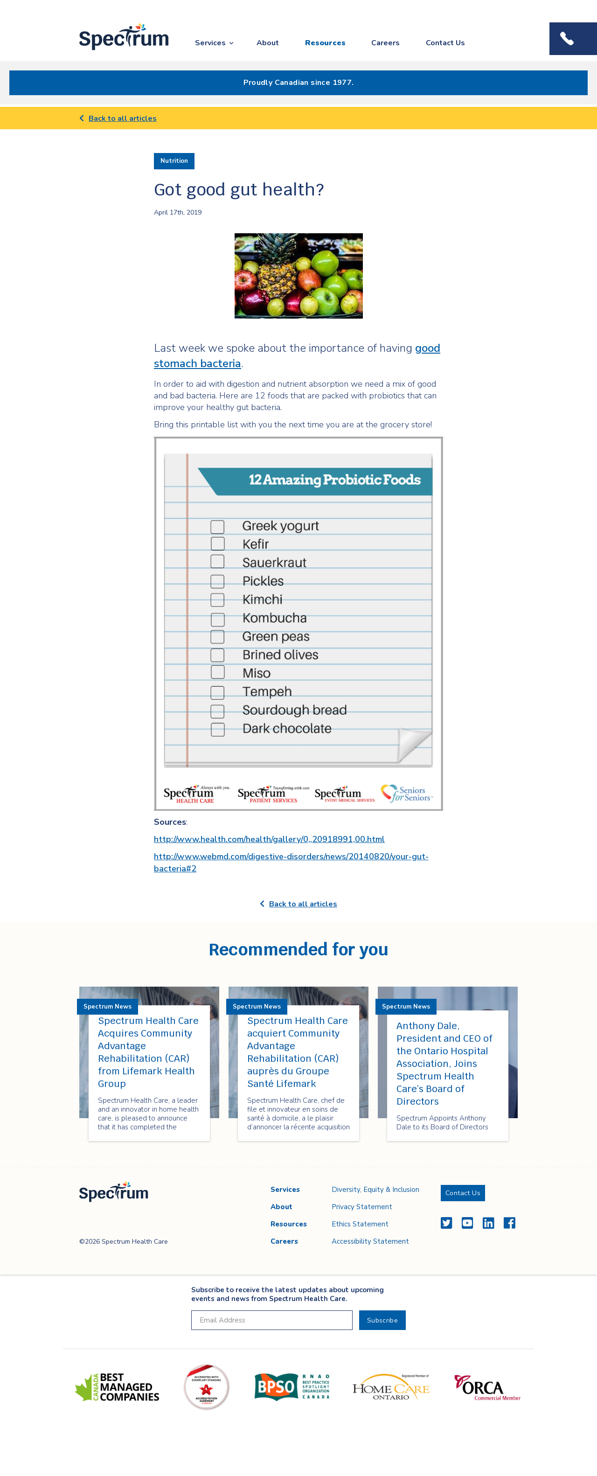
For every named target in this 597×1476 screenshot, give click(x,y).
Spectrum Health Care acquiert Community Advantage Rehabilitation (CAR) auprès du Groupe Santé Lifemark (297, 1052)
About (268, 43)
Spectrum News (107, 1007)
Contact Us (445, 43)
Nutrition (174, 161)
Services (210, 43)
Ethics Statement (360, 1224)
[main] (298, 637)
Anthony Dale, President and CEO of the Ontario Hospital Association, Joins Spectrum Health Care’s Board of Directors (444, 1063)
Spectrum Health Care (115, 50)
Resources (325, 43)
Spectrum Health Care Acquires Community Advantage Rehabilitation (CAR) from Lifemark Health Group (148, 1052)
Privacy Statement (362, 1206)
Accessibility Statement (370, 1241)
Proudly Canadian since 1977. (298, 82)
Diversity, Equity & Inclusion (375, 1189)
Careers (385, 43)
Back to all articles (118, 118)
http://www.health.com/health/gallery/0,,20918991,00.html (269, 839)
